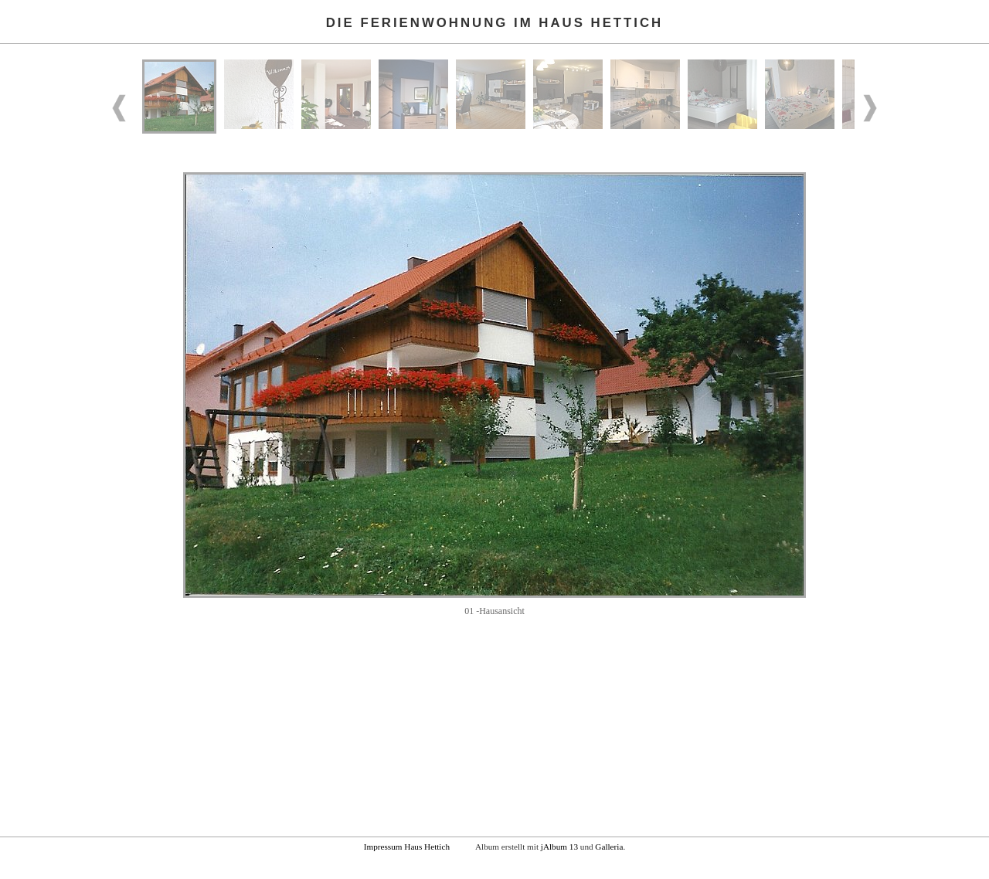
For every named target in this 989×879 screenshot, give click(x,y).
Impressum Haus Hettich (407, 846)
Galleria (609, 846)
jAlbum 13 (559, 846)
